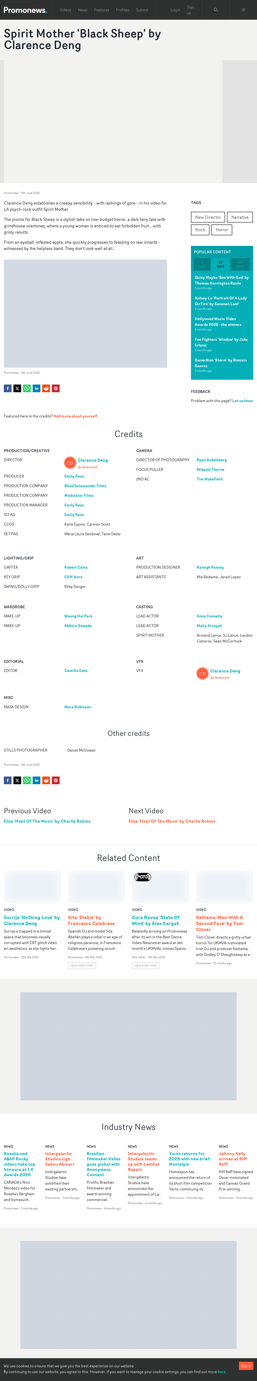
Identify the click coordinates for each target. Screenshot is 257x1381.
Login (175, 9)
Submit (142, 9)
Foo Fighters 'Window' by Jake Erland (221, 342)
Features (101, 9)
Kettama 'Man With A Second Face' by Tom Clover (219, 891)
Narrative (240, 217)
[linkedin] (36, 388)
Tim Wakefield (209, 479)
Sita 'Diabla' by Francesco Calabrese (91, 888)
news (8, 1114)
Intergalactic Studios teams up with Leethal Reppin (143, 1129)
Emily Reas (74, 476)
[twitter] (17, 388)
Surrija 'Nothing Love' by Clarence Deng (32, 888)
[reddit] (46, 388)
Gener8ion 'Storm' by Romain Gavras (221, 363)
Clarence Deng (93, 460)
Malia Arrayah (209, 625)
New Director (208, 217)
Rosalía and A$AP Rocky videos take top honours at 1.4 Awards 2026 (19, 1132)
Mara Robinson (77, 707)
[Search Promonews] (216, 10)
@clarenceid (87, 466)
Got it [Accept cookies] (246, 1366)
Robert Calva (76, 567)
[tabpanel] (222, 325)
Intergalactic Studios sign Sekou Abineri (59, 1127)
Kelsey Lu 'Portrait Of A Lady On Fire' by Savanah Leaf (221, 301)
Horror (222, 229)
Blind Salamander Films (85, 486)
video (9, 877)
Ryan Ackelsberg (212, 460)
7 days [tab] (202, 264)
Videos (65, 9)
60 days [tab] (240, 264)
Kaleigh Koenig (210, 567)
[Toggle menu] (244, 10)
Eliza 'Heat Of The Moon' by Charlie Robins (47, 821)
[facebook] (8, 388)
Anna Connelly (209, 616)
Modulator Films (79, 495)
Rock (200, 229)
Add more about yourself (76, 416)
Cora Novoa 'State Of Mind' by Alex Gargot (155, 888)
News (82, 9)
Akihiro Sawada (78, 625)
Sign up (190, 9)
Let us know (242, 401)
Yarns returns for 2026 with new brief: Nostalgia (190, 1127)
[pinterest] (56, 388)
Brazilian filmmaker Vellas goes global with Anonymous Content (104, 1132)
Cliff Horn (73, 577)
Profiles (122, 9)
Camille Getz (75, 670)
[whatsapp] (27, 388)
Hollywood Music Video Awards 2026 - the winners (218, 321)
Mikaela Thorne (210, 469)
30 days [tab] (220, 264)
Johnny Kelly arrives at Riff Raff (233, 1127)
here (222, 1372)
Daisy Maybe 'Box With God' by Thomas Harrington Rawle (222, 280)
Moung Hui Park (78, 616)
